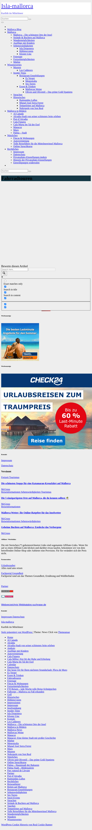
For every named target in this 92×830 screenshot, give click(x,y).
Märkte (16, 62)
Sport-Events (13, 797)
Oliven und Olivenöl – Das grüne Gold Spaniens (48, 92)
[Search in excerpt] (5, 298)
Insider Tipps (19, 73)
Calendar (11, 664)
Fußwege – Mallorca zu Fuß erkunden (25, 691)
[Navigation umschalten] (2, 22)
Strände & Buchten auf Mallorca (29, 37)
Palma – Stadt (20, 132)
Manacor (17, 127)
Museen (17, 67)
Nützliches (12, 135)
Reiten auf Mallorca (17, 787)
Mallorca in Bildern (16, 111)
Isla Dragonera (26, 48)
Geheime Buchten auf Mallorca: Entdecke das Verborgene (31, 527)
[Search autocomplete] (42, 269)
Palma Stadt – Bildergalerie (20, 768)
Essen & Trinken (27, 86)
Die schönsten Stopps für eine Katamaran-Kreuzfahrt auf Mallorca (36, 483)
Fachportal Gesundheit (12, 573)
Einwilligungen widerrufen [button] (26, 162)
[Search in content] (5, 292)
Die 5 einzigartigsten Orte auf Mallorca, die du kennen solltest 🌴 (35, 498)
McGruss (5, 489)
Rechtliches (13, 149)
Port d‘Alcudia (20, 119)
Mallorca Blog (14, 29)
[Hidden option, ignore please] (5, 304)
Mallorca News (14, 729)
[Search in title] (5, 287)
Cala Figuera (19, 122)
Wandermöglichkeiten (24, 40)
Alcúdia (11, 642)
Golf (9, 694)
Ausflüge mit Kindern (23, 43)
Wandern (11, 816)
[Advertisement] (46, 205)
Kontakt (11, 719)
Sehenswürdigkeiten (23, 45)
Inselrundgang (14, 708)
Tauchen (11, 806)
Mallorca (11, 32)
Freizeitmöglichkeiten (23, 59)
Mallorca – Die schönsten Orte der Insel (32, 35)
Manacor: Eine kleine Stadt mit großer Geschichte (31, 738)
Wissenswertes (14, 64)
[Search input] (14, 269)
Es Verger (30, 78)
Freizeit (5, 477)
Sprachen (17, 94)
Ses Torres (30, 83)
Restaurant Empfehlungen (32, 75)
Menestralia (31, 81)
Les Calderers (26, 70)
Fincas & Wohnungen (23, 138)
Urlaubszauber (8, 565)
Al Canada (18, 113)
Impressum (18, 151)
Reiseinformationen (11, 492)
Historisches (19, 97)
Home (10, 637)
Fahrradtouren (14, 678)
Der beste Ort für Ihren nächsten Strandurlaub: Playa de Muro (37, 670)
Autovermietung (21, 141)
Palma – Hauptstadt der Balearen (23, 765)
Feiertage (17, 56)
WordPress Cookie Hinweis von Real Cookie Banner (26, 824)
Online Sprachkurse (23, 146)
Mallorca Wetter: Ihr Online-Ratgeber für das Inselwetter (31, 512)
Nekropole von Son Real (31, 108)
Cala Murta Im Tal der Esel (26, 124)
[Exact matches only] (5, 281)
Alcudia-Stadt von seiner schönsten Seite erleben (37, 116)
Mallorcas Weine (33, 89)
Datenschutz (19, 154)
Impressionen (13, 702)
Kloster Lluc (25, 54)
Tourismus (14, 477)
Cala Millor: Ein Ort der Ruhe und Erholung (28, 659)
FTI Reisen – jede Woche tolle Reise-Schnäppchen (31, 689)
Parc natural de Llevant (18, 770)
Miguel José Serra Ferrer (31, 103)
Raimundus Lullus (28, 100)
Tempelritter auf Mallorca (31, 105)
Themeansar (64, 632)
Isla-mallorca (17, 6)
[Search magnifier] (4, 273)
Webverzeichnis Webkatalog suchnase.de (23, 604)
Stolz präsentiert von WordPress (17, 632)
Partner (4, 586)
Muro (16, 130)
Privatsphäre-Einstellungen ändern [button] (30, 157)
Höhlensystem (26, 51)
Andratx (11, 648)
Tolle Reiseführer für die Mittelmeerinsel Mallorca (37, 143)
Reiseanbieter (13, 784)
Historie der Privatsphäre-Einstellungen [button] (32, 160)
